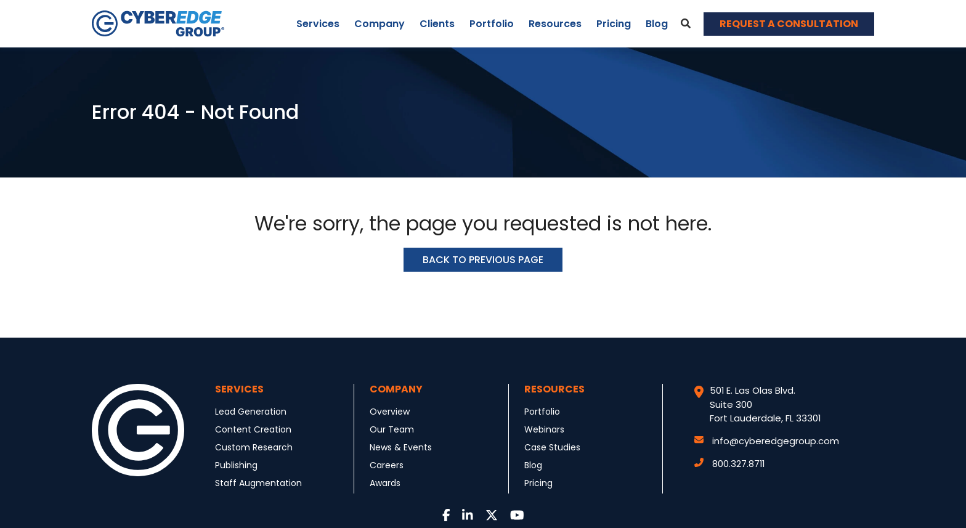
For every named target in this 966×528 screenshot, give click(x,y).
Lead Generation (250, 411)
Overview (390, 411)
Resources (555, 24)
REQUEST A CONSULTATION (789, 24)
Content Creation (253, 429)
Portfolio (491, 24)
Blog (657, 24)
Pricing (613, 24)
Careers (387, 465)
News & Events (401, 447)
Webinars (544, 429)
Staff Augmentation (258, 483)
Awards (385, 483)
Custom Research (254, 447)
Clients (437, 24)
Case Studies (552, 447)
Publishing (236, 465)
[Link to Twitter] (491, 516)
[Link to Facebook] (446, 516)
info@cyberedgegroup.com (766, 440)
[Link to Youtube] (517, 516)
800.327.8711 (729, 463)
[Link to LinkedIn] (467, 516)
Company (379, 24)
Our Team (392, 429)
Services (317, 24)
